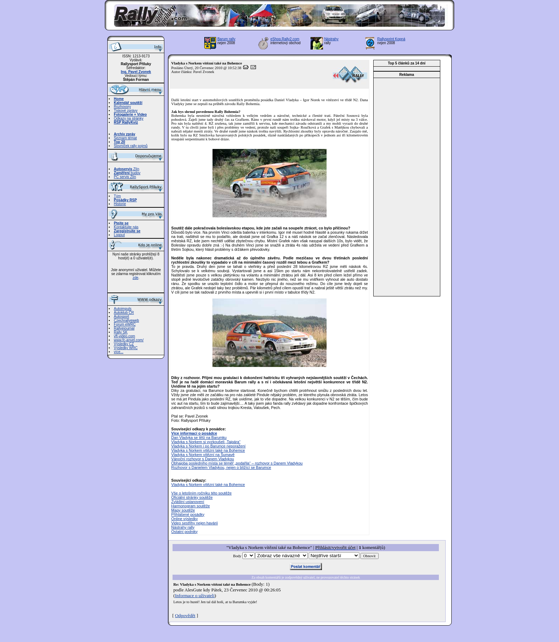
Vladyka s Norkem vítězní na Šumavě (203, 454)
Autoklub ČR (124, 313)
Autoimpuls (122, 309)
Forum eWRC (124, 324)
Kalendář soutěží (128, 103)
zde (135, 278)
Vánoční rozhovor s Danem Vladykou (202, 459)
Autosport (121, 317)
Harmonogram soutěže (190, 506)
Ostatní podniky (184, 531)
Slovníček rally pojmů (130, 146)
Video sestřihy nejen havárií (194, 523)
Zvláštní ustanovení (187, 501)
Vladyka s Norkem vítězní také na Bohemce (208, 450)
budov (127, 173)
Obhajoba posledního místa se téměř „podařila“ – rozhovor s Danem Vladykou (236, 463)
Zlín (126, 169)
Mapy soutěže (183, 510)
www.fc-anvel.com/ (128, 340)
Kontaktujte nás (126, 227)
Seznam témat (125, 138)
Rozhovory (122, 107)
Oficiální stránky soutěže (191, 497)
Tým (117, 196)
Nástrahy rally (182, 527)
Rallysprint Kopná (391, 39)
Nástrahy (331, 39)
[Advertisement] (406, 187)
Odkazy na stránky (128, 118)
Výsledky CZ (124, 344)
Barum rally (226, 39)
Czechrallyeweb (126, 320)
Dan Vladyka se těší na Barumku (198, 437)
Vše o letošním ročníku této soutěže (201, 493)
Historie (120, 204)
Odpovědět (185, 615)
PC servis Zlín (125, 177)
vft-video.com (124, 336)
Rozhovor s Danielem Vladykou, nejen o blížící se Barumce (221, 467)
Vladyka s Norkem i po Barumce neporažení (208, 446)
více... (118, 352)
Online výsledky (184, 519)
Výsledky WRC (126, 348)
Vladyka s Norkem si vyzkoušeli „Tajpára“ (205, 442)
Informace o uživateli (195, 595)
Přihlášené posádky (187, 514)
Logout (119, 235)
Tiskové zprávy (125, 111)
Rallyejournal (124, 328)
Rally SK (120, 332)
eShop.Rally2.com (285, 39)
